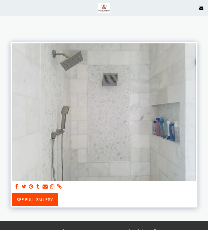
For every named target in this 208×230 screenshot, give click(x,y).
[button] (6, 7)
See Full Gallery (35, 199)
